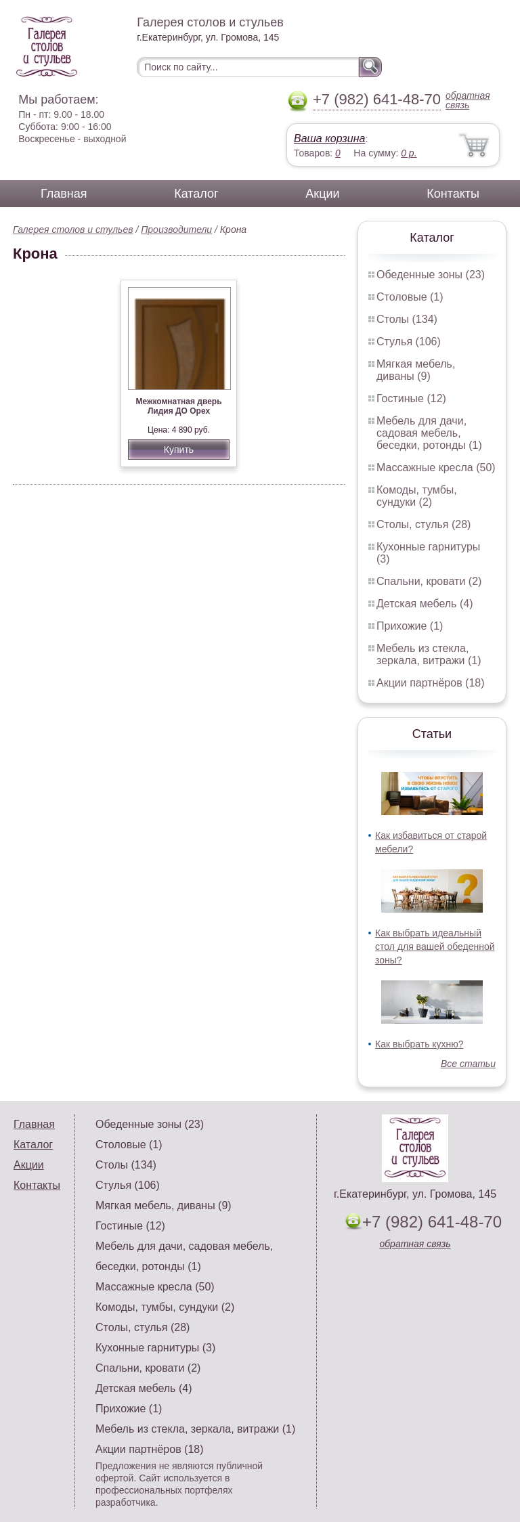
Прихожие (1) (409, 626)
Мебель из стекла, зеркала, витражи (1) (428, 654)
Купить (179, 449)
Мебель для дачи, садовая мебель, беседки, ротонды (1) (429, 433)
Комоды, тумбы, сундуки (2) (416, 496)
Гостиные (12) (411, 398)
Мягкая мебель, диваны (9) (415, 370)
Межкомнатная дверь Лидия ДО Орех (178, 406)
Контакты (453, 193)
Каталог (196, 193)
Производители (176, 229)
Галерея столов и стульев (73, 229)
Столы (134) (406, 319)
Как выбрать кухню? (419, 1044)
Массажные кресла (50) (436, 467)
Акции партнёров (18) (430, 683)
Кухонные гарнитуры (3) (155, 1347)
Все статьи (468, 1063)
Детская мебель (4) (424, 603)
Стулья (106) (408, 341)
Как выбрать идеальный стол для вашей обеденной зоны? (435, 946)
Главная (64, 193)
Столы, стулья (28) (423, 524)
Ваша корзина (329, 138)
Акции (322, 193)
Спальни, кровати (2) (428, 581)
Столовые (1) (409, 297)
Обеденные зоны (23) (430, 274)
